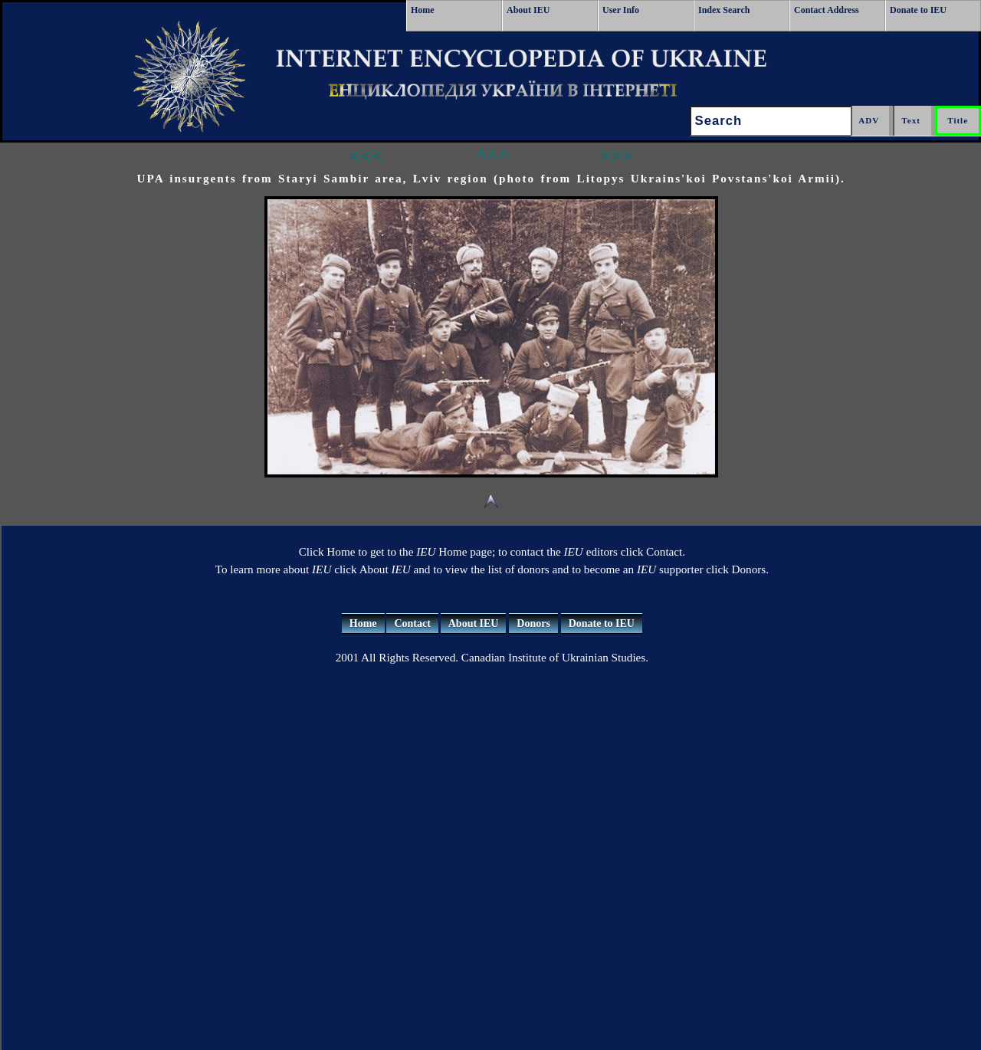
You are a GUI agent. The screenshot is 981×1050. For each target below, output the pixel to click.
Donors (533, 623)
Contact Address (826, 10)
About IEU (528, 10)
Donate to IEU (918, 10)
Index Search (724, 10)
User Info (620, 10)
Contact (412, 623)
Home (423, 10)
